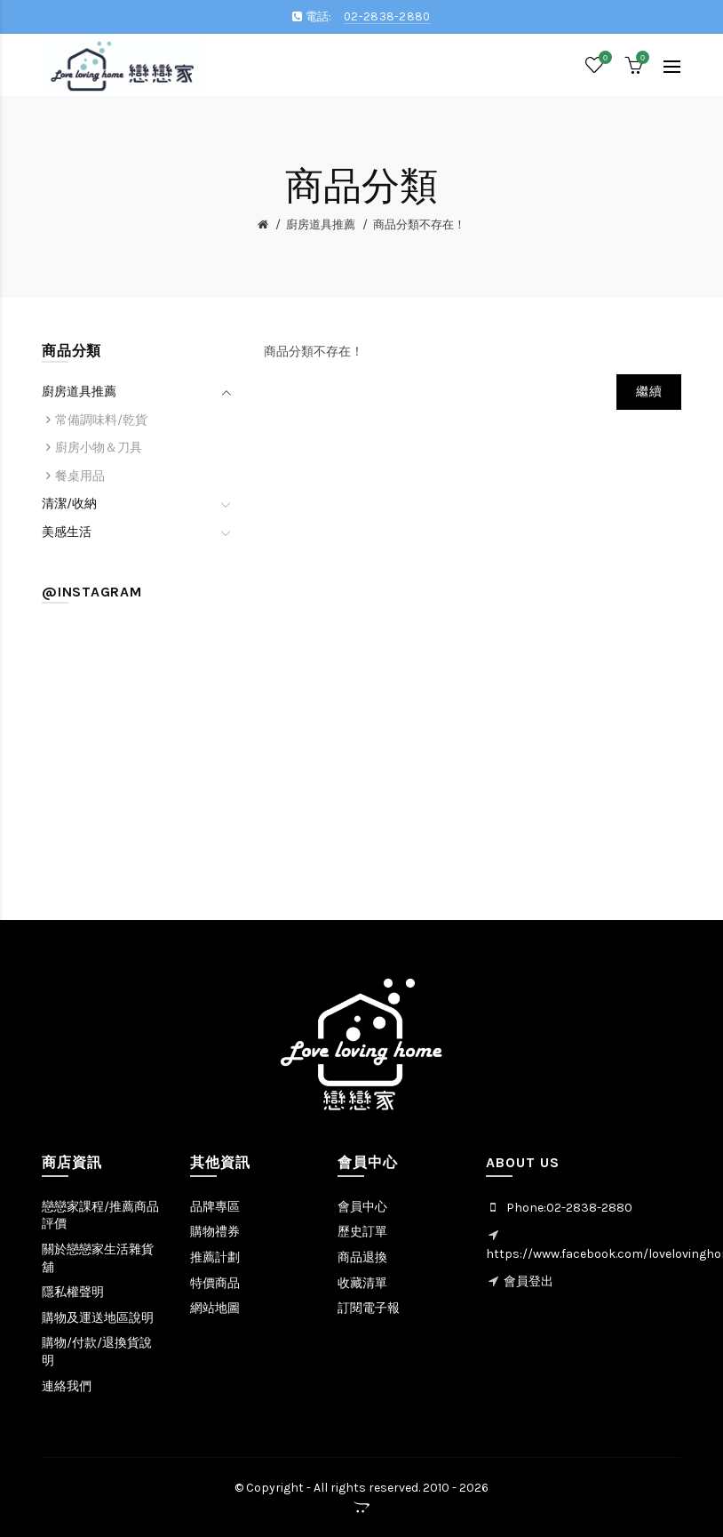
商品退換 (362, 1257)
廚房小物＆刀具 (98, 447)
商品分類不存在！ (419, 224)
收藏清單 (362, 1283)
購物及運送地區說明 (98, 1317)
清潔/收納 (69, 503)
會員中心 (362, 1206)
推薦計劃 (215, 1257)
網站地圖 (215, 1308)
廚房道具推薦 (320, 224)
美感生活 (66, 532)
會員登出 (528, 1281)
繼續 (649, 391)
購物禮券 (215, 1231)
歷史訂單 (362, 1231)
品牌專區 (215, 1206)
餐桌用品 (80, 476)
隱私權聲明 (73, 1292)
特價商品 (215, 1283)
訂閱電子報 (369, 1308)
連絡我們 (66, 1386)
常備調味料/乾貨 (101, 420)
